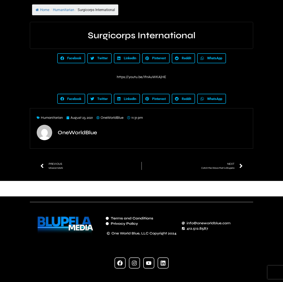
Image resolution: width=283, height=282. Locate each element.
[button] (71, 58)
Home (42, 10)
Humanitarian (63, 10)
